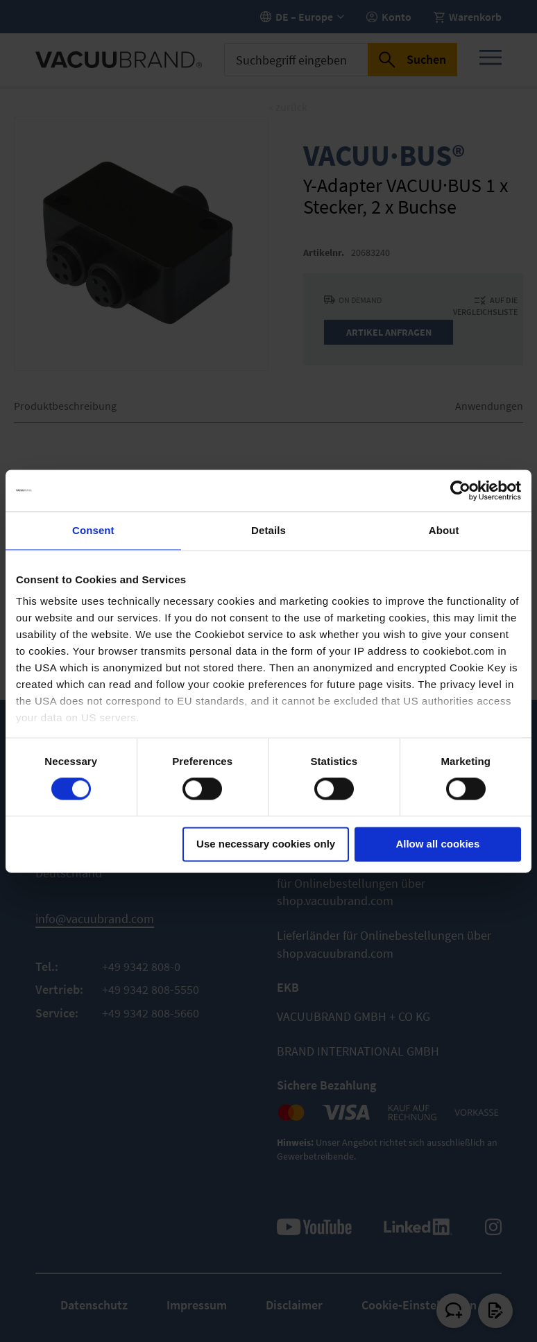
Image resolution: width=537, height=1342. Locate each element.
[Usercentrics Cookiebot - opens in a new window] (460, 490)
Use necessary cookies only (265, 844)
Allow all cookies (437, 844)
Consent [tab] (93, 530)
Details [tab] (268, 530)
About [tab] (444, 530)
